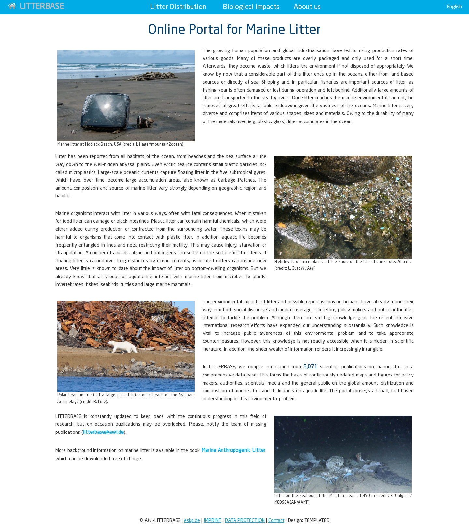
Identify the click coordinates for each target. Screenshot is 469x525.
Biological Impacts (251, 7)
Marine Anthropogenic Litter (233, 450)
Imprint (212, 520)
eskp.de (192, 520)
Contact (276, 520)
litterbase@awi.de (103, 432)
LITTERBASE (36, 6)
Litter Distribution (178, 7)
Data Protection (245, 520)
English (454, 7)
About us (307, 7)
